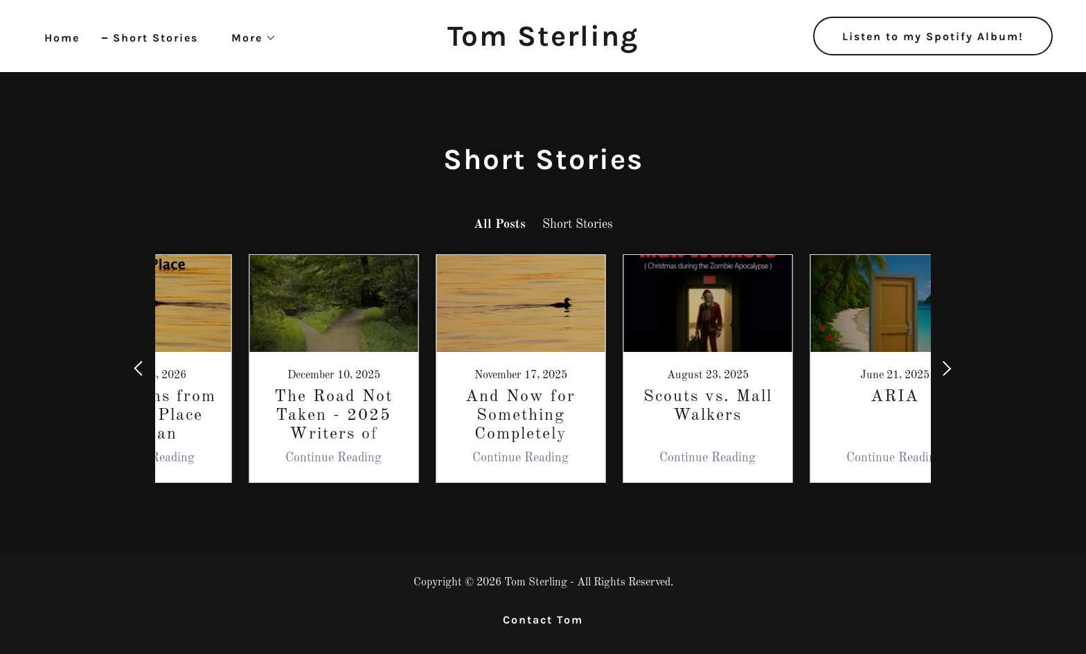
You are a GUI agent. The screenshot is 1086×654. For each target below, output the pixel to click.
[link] (543, 42)
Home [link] (62, 37)
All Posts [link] (500, 224)
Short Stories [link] (155, 37)
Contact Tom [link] (543, 619)
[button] (248, 38)
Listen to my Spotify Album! (933, 36)
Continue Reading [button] (263, 458)
